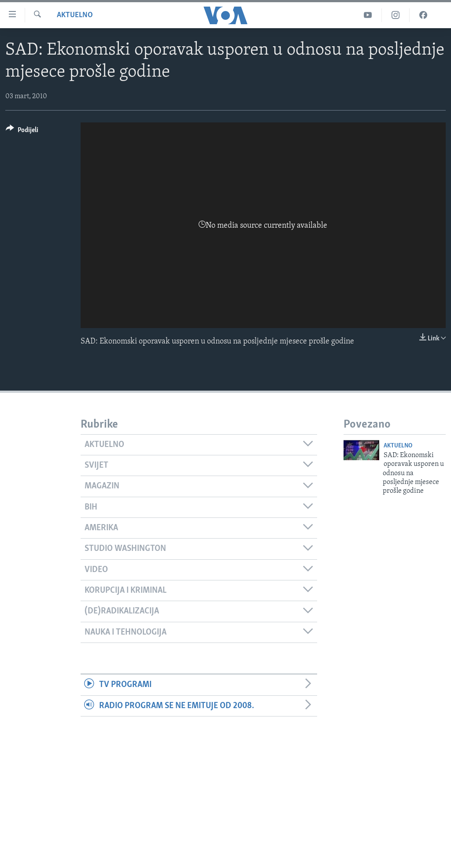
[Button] (22, 131)
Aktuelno (75, 15)
